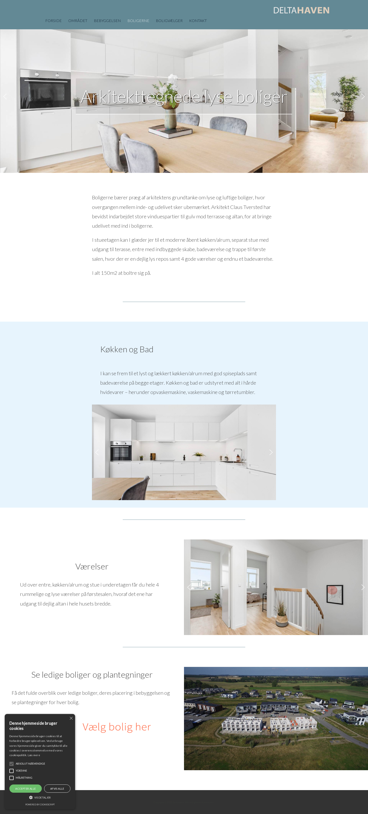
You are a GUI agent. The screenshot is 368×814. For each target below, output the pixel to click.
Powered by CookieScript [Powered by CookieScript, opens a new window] (40, 804)
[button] (5, 96)
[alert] (40, 761)
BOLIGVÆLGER (169, 20)
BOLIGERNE (138, 20)
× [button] (71, 718)
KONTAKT (198, 20)
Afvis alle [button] (57, 788)
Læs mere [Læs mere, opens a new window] (34, 755)
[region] (184, 96)
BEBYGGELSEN (107, 20)
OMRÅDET (77, 20)
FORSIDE (53, 20)
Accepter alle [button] (25, 788)
